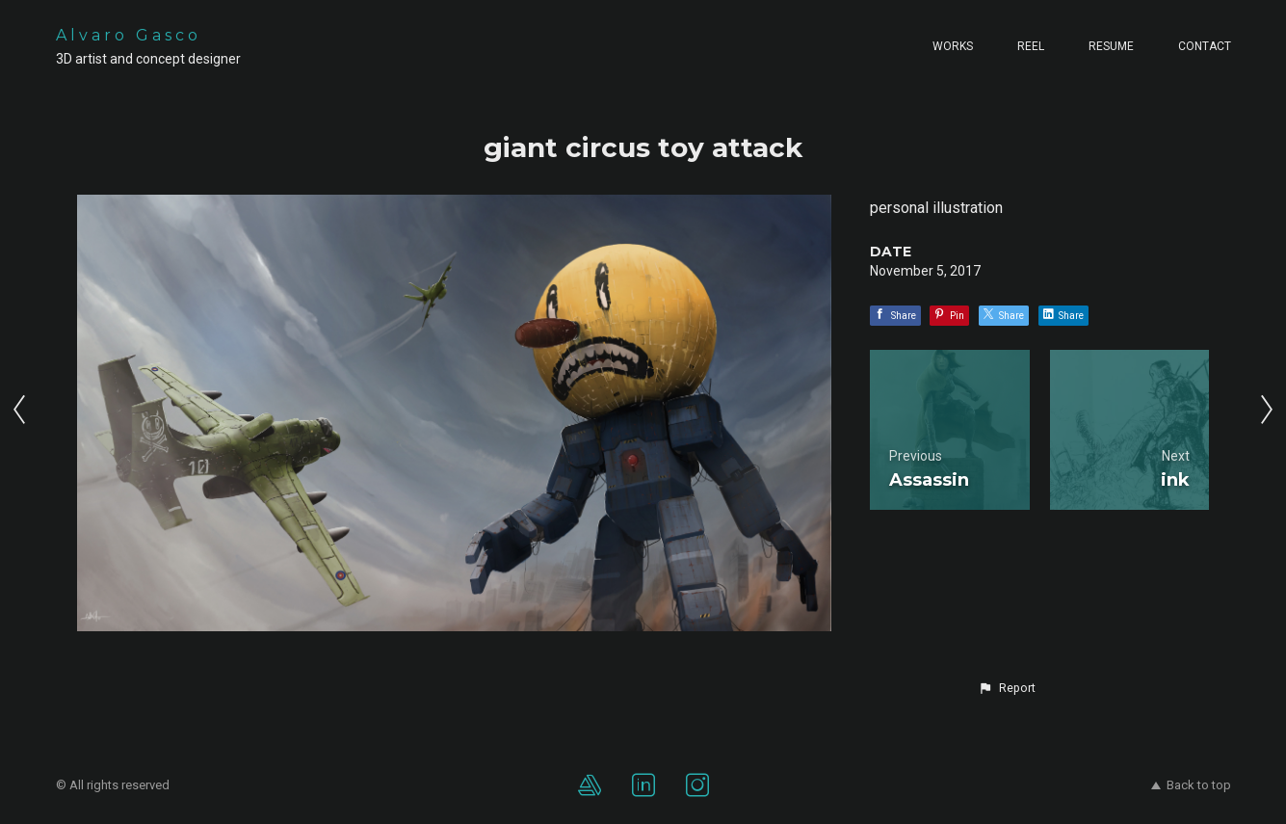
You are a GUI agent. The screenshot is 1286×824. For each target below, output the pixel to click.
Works (952, 46)
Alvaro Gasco (128, 35)
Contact (1204, 46)
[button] (1006, 688)
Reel (1030, 46)
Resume (1111, 46)
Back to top (1191, 785)
